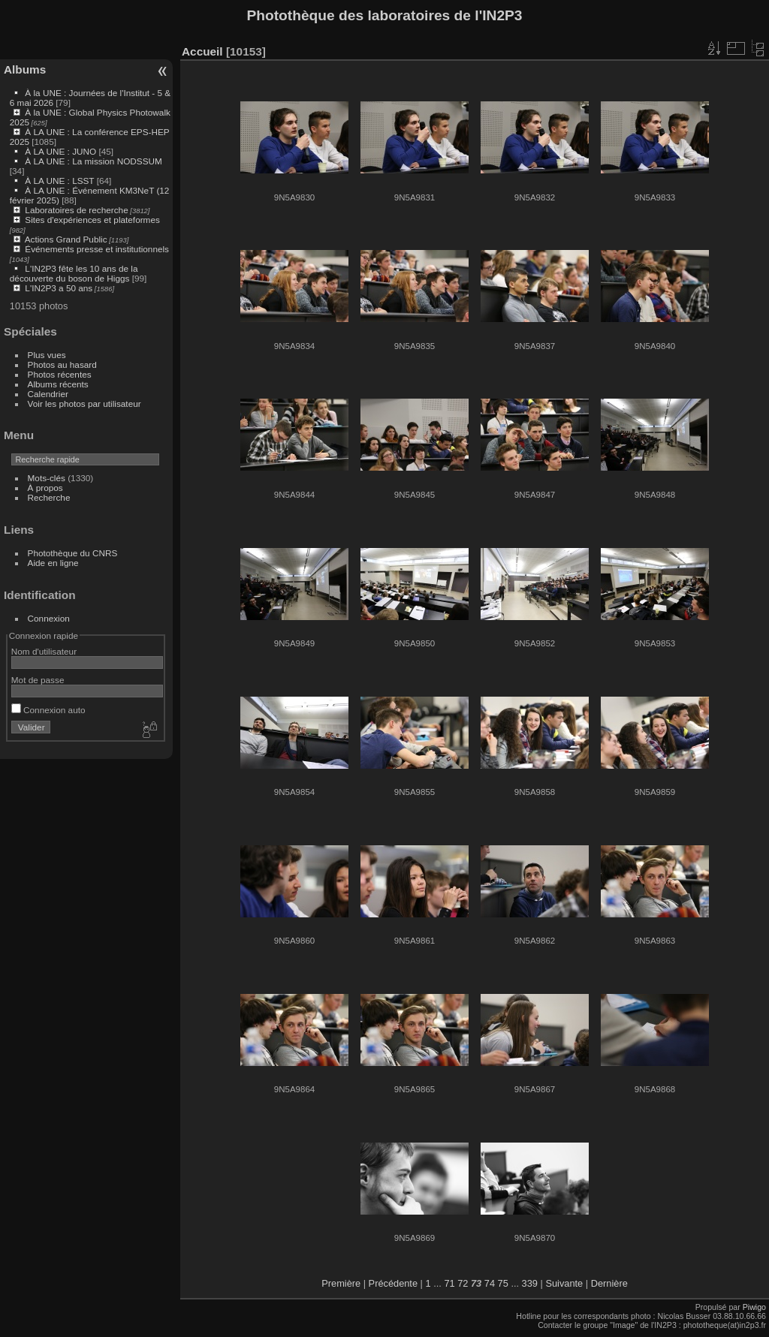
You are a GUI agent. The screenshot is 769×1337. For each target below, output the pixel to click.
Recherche (49, 497)
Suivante (564, 1283)
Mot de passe (38, 680)
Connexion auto (48, 710)
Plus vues (47, 355)
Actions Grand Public (66, 239)
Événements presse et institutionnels (97, 249)
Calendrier (48, 394)
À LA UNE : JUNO (61, 151)
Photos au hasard (62, 364)
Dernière (609, 1283)
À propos (45, 487)
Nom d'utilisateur (44, 651)
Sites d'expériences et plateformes (92, 219)
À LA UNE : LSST (59, 180)
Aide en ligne (53, 563)
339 (530, 1283)
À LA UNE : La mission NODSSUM (93, 161)
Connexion (49, 618)
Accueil (202, 51)
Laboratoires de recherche (76, 210)
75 (503, 1283)
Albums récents (58, 384)
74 (489, 1283)
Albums (25, 69)
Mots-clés (46, 478)
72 (462, 1283)
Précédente (393, 1283)
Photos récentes (60, 374)
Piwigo (754, 1306)
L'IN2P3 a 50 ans (58, 288)
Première (340, 1283)
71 (449, 1283)
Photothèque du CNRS (73, 553)
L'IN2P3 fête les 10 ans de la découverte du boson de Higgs (74, 273)
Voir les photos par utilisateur (84, 403)
